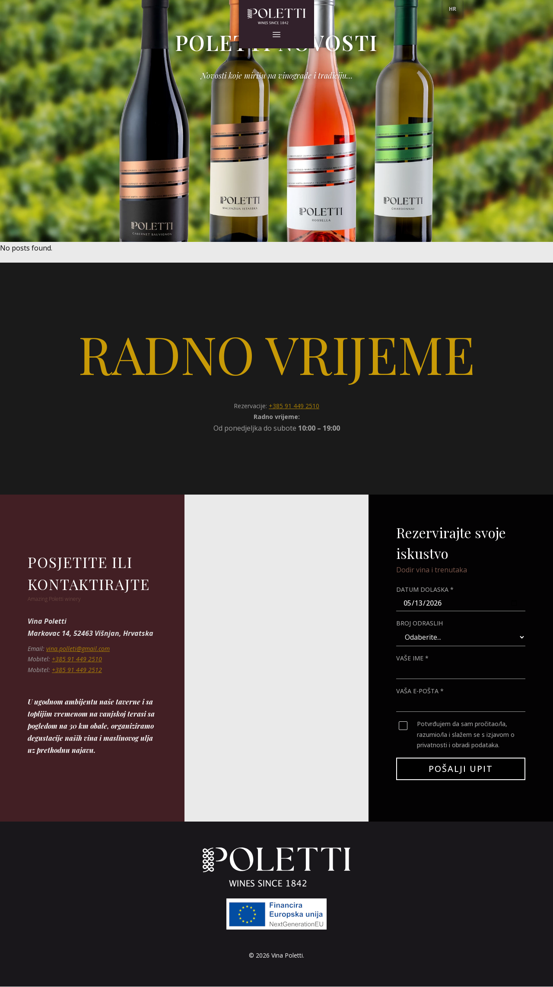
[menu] (452, 9)
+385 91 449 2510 (294, 406)
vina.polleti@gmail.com (78, 648)
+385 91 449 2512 (77, 670)
